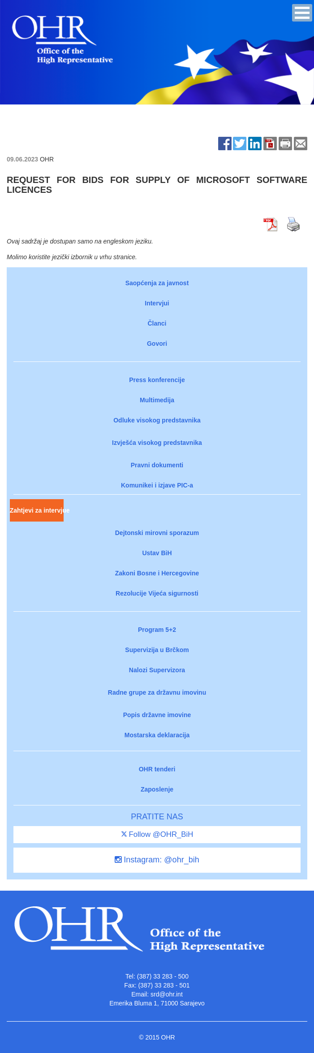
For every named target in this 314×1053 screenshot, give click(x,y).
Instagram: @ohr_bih (157, 859)
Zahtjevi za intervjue (37, 510)
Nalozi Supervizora (157, 670)
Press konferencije (157, 379)
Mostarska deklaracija (157, 735)
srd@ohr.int (167, 994)
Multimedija (157, 400)
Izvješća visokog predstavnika (157, 442)
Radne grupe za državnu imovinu (157, 692)
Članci (156, 323)
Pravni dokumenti (157, 465)
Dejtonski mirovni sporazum (157, 532)
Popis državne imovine (157, 714)
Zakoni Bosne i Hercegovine (157, 573)
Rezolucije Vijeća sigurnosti (157, 593)
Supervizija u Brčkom (157, 649)
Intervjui (157, 303)
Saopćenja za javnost (157, 283)
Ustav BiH (157, 553)
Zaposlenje (157, 789)
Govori (157, 343)
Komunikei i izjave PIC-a (157, 485)
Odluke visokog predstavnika (157, 420)
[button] (302, 12)
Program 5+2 (157, 629)
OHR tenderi (157, 769)
